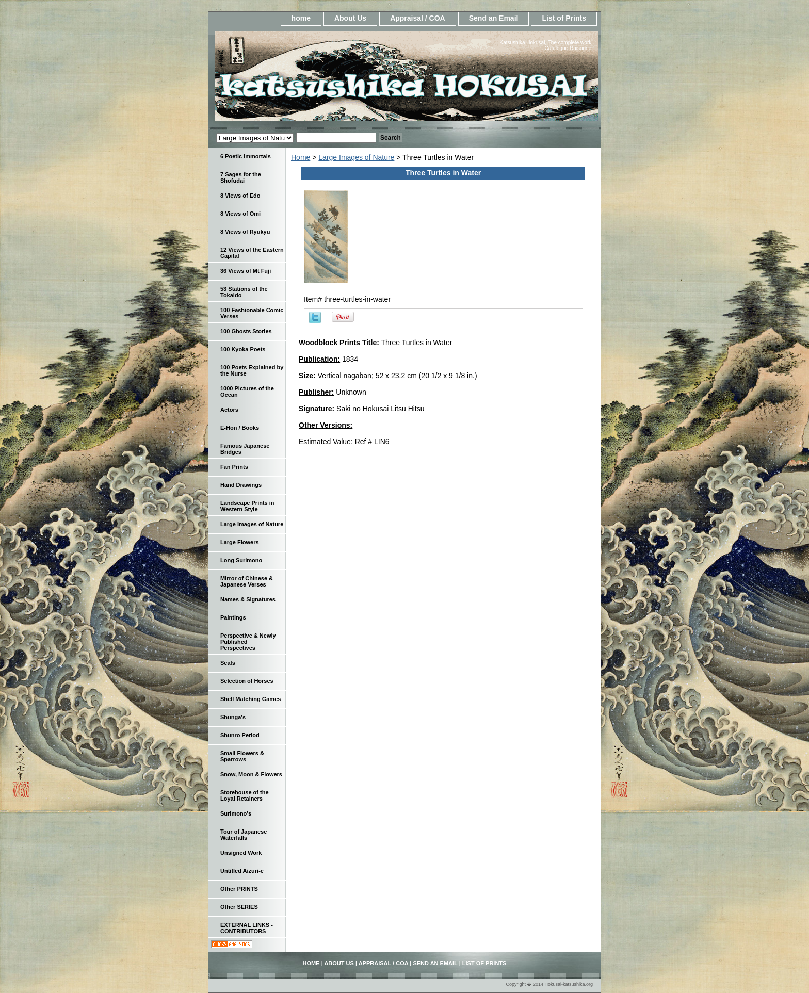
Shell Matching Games (250, 699)
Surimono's (235, 813)
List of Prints (564, 18)
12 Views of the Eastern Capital (252, 253)
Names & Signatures (248, 599)
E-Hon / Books (239, 428)
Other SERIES (239, 907)
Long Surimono (241, 560)
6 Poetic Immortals (245, 156)
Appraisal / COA (417, 18)
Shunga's (233, 717)
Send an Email (494, 18)
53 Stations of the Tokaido (244, 292)
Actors (229, 409)
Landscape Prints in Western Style (247, 506)
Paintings (233, 617)
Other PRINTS (239, 889)
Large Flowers (239, 542)
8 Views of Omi (240, 213)
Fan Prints (234, 467)
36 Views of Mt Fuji (245, 271)
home (301, 18)
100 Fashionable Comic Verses (251, 313)
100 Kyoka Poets (242, 349)
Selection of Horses (246, 681)
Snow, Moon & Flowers (251, 774)
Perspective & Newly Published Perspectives (248, 641)
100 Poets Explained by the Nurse (251, 370)
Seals (227, 663)
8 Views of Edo (240, 195)
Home (300, 157)
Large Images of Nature (356, 157)
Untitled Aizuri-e (242, 871)
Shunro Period (240, 735)
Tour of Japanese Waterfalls (243, 834)
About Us (350, 18)
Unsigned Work (241, 853)
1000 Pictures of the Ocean (247, 391)
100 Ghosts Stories (246, 331)
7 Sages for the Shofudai (240, 177)
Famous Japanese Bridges (244, 449)
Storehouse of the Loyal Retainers (244, 795)
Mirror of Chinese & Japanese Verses (246, 581)
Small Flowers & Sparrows (242, 756)
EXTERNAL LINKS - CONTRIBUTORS (246, 928)
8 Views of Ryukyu (245, 232)
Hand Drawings (241, 485)
